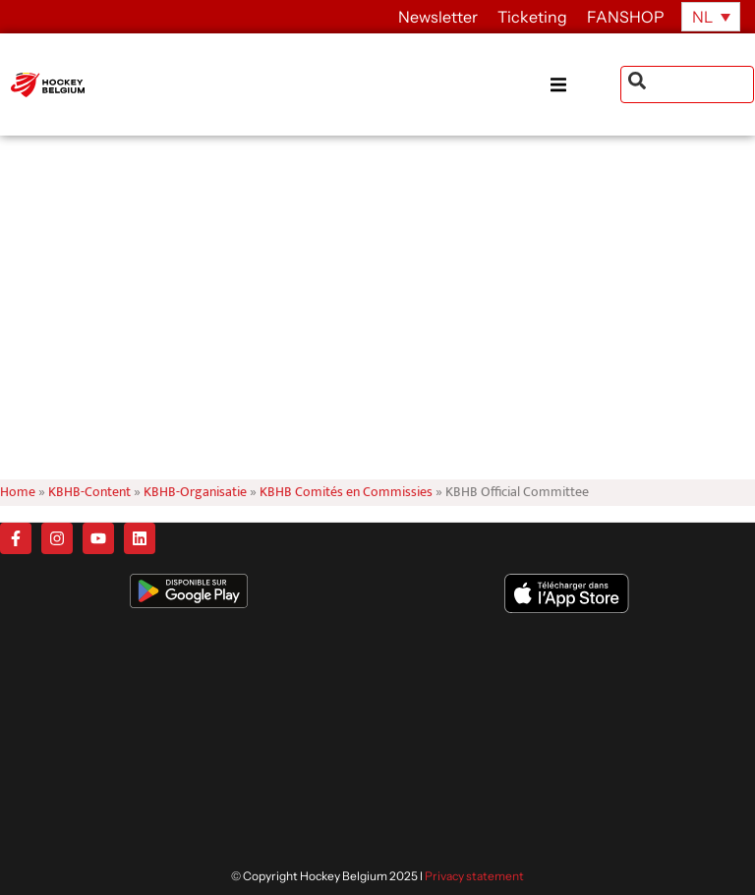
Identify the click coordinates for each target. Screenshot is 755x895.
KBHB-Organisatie (195, 492)
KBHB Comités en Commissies (346, 492)
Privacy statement (474, 875)
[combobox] (687, 84)
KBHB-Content (89, 492)
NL (702, 17)
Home (17, 492)
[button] (585, 85)
